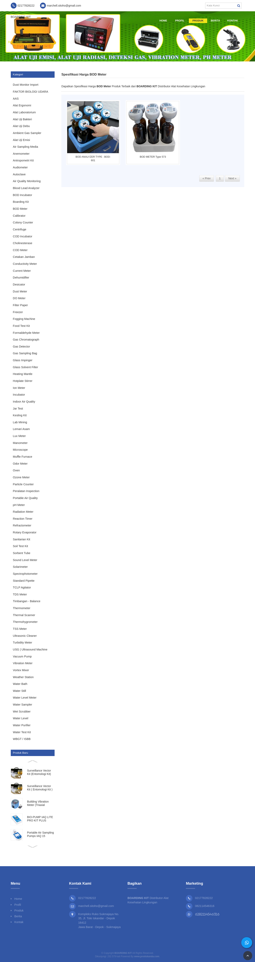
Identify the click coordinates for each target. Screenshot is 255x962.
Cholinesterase (22, 243)
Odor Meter (20, 463)
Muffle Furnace (22, 456)
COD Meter (20, 250)
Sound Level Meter (25, 560)
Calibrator (19, 215)
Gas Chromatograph (26, 339)
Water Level (20, 718)
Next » (232, 178)
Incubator (19, 394)
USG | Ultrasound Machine (30, 649)
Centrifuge (19, 229)
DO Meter (19, 298)
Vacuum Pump (22, 656)
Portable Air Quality (25, 498)
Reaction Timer (22, 518)
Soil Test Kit (20, 546)
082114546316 (204, 906)
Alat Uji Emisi (21, 140)
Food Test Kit (21, 325)
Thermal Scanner (24, 615)
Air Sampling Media (25, 146)
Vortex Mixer (21, 670)
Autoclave (19, 174)
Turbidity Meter (22, 642)
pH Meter (19, 505)
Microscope (20, 449)
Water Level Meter (25, 697)
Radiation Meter (23, 511)
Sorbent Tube (21, 553)
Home (163, 20)
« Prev (206, 178)
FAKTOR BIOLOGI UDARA (30, 91)
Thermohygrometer (25, 621)
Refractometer (22, 525)
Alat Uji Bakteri (22, 119)
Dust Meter (20, 291)
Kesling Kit (20, 415)
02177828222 (204, 898)
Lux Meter (19, 436)
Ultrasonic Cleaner (25, 635)
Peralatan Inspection (26, 491)
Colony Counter (23, 222)
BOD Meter (15, 42)
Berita (215, 20)
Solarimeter (20, 566)
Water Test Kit (22, 732)
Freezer (18, 312)
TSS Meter (20, 628)
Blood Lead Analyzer (26, 188)
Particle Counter (23, 484)
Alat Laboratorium (24, 112)
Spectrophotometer (25, 573)
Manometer (20, 443)
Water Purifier (22, 725)
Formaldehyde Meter (26, 332)
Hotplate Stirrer (22, 380)
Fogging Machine (24, 318)
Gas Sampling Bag (25, 353)
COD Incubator (22, 236)
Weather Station (23, 677)
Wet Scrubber (22, 711)
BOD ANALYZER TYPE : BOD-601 (93, 158)
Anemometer (21, 153)
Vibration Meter (23, 663)
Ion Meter (19, 387)
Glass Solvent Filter (25, 367)
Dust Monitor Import (25, 84)
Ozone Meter (21, 477)
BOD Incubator (22, 195)
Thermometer (21, 608)
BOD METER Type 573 (153, 156)
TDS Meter (20, 594)
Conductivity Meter (25, 263)
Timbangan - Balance (26, 601)
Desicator (19, 284)
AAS (16, 98)
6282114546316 (207, 914)
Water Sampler (22, 704)
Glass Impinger (22, 360)
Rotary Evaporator (24, 532)
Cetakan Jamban (24, 256)
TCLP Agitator (22, 587)
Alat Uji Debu (21, 126)
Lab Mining (20, 422)
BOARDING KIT (21, 16)
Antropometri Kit (23, 160)
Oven (16, 470)
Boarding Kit (21, 201)
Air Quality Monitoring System (27, 182)
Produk (197, 20)
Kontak (232, 20)
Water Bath (20, 683)
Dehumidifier (21, 277)
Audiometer (20, 167)
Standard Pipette (24, 580)
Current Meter (22, 270)
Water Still (19, 690)
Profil (179, 20)
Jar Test (18, 408)
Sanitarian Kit (21, 539)
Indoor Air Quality (24, 401)
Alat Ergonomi (22, 105)
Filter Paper (20, 305)
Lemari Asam (21, 429)
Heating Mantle (22, 374)
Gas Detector (21, 346)
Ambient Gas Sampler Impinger (27, 134)
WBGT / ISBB (22, 739)
